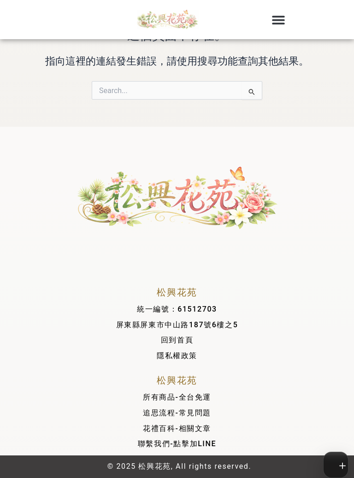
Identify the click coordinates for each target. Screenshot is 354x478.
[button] (278, 19)
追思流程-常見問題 (177, 412)
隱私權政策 (177, 355)
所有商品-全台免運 (177, 397)
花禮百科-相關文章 (177, 428)
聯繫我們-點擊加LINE (177, 443)
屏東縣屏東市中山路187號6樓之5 (177, 324)
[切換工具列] (336, 465)
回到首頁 (177, 340)
